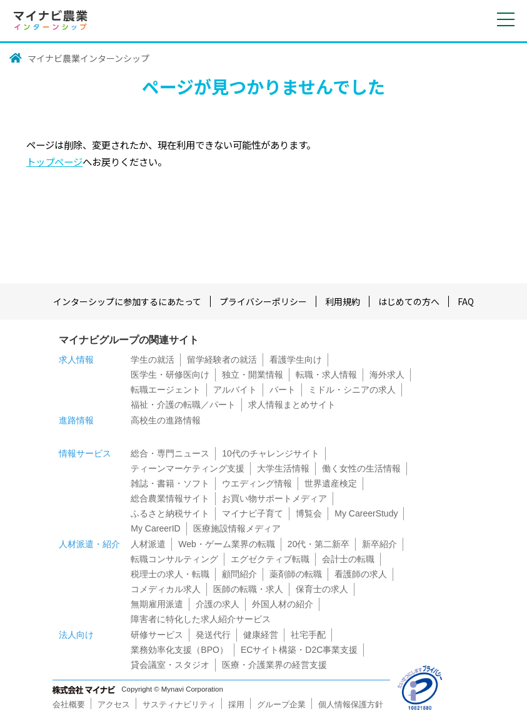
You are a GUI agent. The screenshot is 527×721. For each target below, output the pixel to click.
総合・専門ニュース (170, 453)
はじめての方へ (408, 301)
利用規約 (342, 301)
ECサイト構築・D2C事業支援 (299, 650)
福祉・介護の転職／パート (183, 405)
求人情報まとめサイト (292, 405)
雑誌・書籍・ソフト (170, 483)
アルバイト (235, 390)
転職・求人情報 (326, 375)
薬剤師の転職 (295, 574)
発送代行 (213, 635)
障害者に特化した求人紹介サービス (201, 619)
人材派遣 (148, 544)
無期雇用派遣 (157, 604)
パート (282, 390)
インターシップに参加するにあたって (127, 301)
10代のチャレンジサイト (270, 453)
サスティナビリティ (179, 704)
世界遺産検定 (330, 483)
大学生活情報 (283, 468)
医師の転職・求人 (248, 589)
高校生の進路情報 (166, 420)
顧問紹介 (239, 574)
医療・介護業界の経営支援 (274, 665)
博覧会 (309, 513)
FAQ (466, 301)
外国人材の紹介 (282, 604)
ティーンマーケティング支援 (187, 468)
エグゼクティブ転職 (270, 559)
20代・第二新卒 (319, 544)
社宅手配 (308, 635)
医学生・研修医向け (170, 375)
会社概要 (69, 704)
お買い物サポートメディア (274, 498)
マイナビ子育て (252, 513)
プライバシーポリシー (263, 301)
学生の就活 (152, 360)
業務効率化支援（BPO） (179, 650)
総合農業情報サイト (170, 498)
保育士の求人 (322, 589)
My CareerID (155, 528)
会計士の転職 (348, 559)
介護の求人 (217, 604)
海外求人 (386, 375)
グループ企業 (281, 704)
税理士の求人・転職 (170, 574)
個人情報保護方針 (350, 704)
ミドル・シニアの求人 (352, 390)
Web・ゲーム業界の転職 (226, 544)
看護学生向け (295, 360)
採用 (236, 704)
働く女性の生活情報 (361, 468)
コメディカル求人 (166, 589)
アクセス (114, 704)
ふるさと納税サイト (170, 513)
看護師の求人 (360, 574)
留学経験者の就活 (222, 360)
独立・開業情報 (252, 375)
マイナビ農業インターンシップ (88, 58)
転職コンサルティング (174, 559)
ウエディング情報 (257, 483)
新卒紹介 (379, 544)
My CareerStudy (366, 513)
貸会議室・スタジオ (170, 665)
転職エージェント (166, 390)
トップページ (54, 161)
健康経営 (260, 635)
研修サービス (157, 635)
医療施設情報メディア (237, 528)
